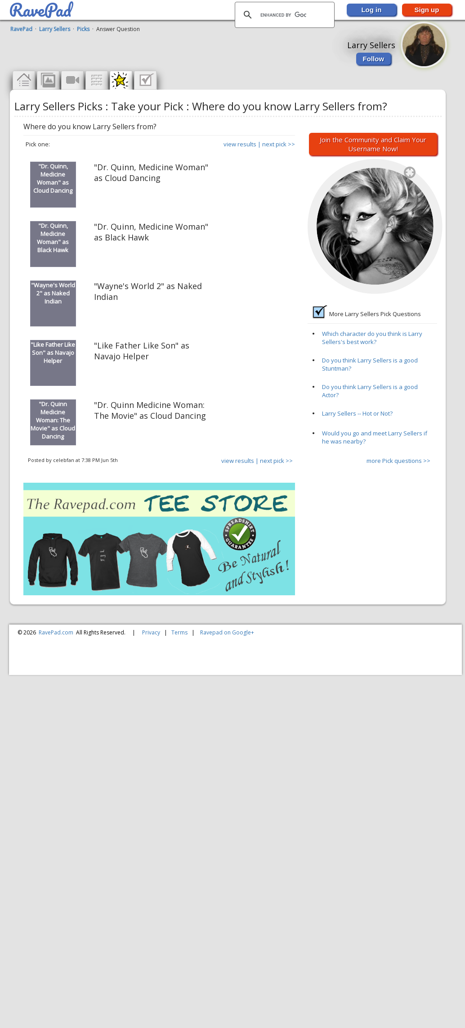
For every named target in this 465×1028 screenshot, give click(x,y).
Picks (83, 29)
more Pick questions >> (398, 461)
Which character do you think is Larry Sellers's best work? (372, 338)
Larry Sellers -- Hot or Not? (357, 413)
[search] (283, 14)
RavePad (21, 29)
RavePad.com (56, 632)
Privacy (151, 632)
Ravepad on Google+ (227, 632)
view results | (242, 144)
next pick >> (278, 144)
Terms (179, 632)
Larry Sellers (54, 29)
